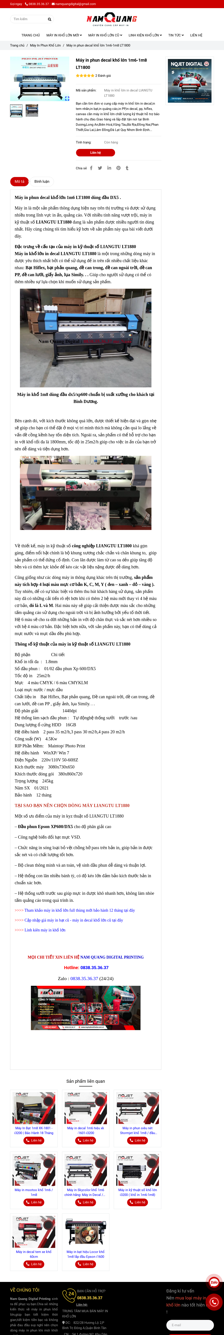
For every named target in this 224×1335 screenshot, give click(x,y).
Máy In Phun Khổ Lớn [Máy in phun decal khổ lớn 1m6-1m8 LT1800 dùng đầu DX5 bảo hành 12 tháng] (45, 45)
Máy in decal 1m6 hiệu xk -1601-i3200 (85, 1130)
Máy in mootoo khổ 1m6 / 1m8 (34, 1192)
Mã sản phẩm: (86, 90)
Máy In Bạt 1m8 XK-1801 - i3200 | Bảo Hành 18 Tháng (33, 1130)
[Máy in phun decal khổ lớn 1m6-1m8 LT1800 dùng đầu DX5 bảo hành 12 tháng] (39, 79)
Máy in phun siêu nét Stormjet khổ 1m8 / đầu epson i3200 (137, 1130)
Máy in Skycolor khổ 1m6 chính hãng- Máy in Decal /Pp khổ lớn (85, 1192)
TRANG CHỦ (30, 35)
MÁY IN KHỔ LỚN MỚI (64, 35)
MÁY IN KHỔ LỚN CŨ (105, 35)
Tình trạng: (84, 142)
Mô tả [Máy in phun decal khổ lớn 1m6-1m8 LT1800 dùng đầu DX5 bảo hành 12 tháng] (19, 181)
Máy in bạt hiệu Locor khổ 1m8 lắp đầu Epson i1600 (86, 1254)
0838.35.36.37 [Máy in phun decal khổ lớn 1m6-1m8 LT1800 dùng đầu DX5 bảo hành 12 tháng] (37, 4)
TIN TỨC (176, 35)
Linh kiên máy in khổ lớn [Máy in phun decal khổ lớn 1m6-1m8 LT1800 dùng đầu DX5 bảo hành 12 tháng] (45, 930)
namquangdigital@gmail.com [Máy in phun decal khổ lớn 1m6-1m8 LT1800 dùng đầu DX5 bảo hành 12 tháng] (74, 4)
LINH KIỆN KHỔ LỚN (145, 35)
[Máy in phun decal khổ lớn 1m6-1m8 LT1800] (112, 19)
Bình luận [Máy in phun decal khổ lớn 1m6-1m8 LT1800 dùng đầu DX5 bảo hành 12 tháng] (41, 181)
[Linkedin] (109, 168)
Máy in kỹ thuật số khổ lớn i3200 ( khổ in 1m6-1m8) (137, 1192)
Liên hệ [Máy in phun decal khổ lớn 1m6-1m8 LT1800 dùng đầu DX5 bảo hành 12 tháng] (95, 153)
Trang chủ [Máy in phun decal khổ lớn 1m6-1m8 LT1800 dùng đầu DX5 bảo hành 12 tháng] (17, 45)
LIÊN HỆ (196, 35)
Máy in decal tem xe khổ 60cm (34, 1254)
